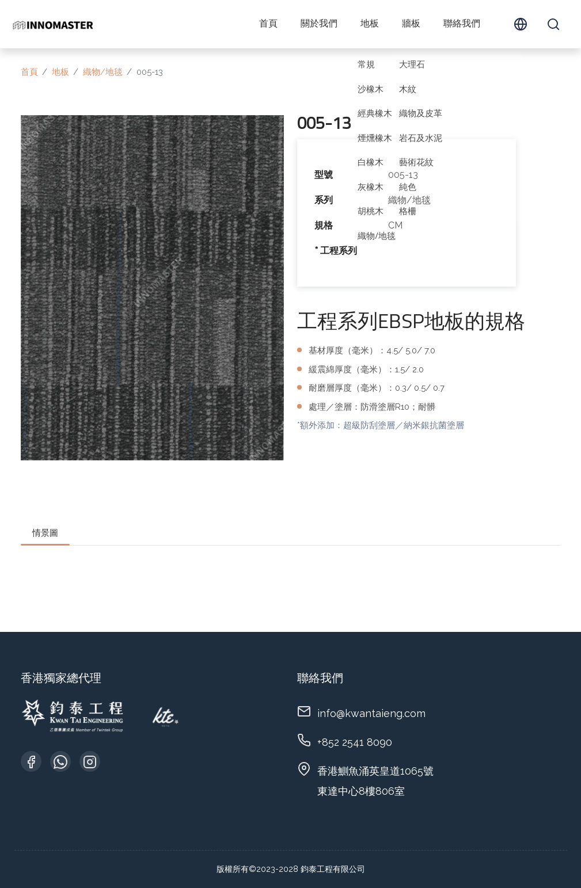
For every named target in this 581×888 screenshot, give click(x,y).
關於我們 (319, 24)
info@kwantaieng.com (371, 713)
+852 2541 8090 (354, 742)
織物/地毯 (103, 72)
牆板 (411, 24)
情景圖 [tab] (45, 533)
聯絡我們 (461, 24)
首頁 (268, 24)
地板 (369, 24)
